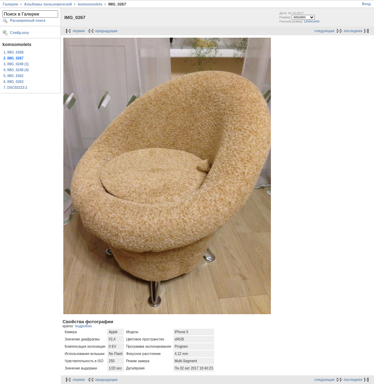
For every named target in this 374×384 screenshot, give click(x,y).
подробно (83, 326)
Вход (366, 4)
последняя (353, 31)
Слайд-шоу (19, 33)
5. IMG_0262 (13, 76)
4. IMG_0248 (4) (16, 70)
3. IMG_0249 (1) (16, 64)
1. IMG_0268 (13, 52)
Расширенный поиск (27, 20)
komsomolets (90, 4)
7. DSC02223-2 (15, 88)
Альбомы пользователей (48, 4)
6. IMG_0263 (13, 82)
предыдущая (106, 31)
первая (79, 31)
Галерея (10, 4)
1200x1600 (311, 21)
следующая (324, 31)
